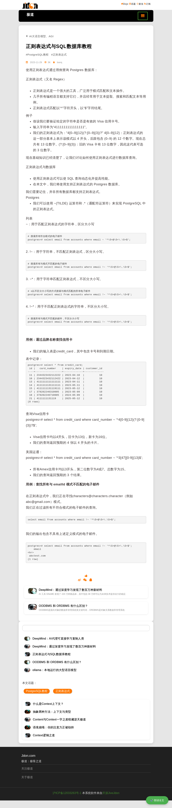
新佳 (140, 4)
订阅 (147, 4)
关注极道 (27, 768)
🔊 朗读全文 (157, 800)
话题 (132, 4)
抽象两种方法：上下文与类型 (52, 711)
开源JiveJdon (110, 793)
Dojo (124, 4)
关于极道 (27, 777)
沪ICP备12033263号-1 (67, 793)
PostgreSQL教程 (36, 691)
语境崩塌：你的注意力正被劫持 (53, 727)
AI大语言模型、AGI (40, 36)
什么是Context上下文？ (48, 703)
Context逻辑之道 (44, 735)
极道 (30, 15)
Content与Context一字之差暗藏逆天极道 (59, 719)
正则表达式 (62, 691)
